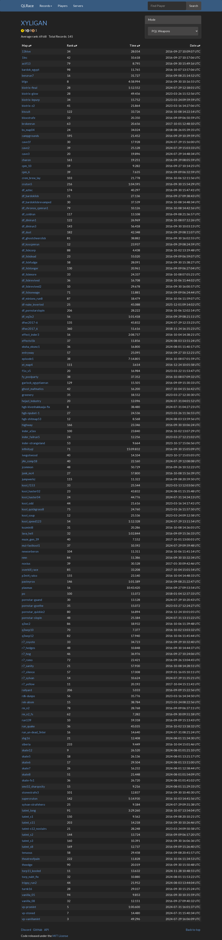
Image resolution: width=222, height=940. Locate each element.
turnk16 (27, 889)
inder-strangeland (33, 443)
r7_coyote (28, 642)
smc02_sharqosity (33, 786)
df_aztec (27, 190)
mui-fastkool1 (31, 545)
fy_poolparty (30, 376)
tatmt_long (29, 810)
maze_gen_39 (30, 539)
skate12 (27, 750)
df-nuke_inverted (33, 304)
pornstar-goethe (32, 605)
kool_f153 (28, 485)
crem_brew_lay (31, 178)
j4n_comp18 (29, 461)
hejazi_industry (31, 401)
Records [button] (46, 5)
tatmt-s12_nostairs (34, 828)
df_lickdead (29, 256)
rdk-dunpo (28, 696)
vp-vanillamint (31, 919)
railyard (27, 690)
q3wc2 (26, 623)
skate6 (26, 762)
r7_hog (26, 653)
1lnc (24, 57)
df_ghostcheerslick (34, 238)
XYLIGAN (34, 23)
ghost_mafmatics (33, 389)
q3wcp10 (28, 630)
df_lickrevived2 (31, 286)
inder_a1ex (29, 431)
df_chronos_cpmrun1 (35, 208)
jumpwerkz (28, 479)
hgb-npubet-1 (31, 413)
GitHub (37, 929)
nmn (24, 557)
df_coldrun (28, 214)
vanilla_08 (28, 901)
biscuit (26, 111)
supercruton (29, 798)
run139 (26, 720)
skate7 (26, 768)
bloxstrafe (28, 117)
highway (27, 425)
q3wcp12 (28, 635)
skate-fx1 (28, 780)
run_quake (28, 726)
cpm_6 (26, 172)
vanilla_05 (28, 894)
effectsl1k (28, 340)
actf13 (26, 63)
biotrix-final (29, 87)
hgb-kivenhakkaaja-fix (36, 407)
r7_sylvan (28, 678)
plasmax (27, 587)
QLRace (27, 5)
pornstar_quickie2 (33, 612)
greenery (28, 394)
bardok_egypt (30, 69)
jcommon (27, 467)
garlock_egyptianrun (35, 382)
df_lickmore (29, 274)
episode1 (28, 358)
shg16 (26, 738)
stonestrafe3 (30, 792)
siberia (26, 744)
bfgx (25, 81)
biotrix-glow (30, 93)
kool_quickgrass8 (33, 509)
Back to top (193, 929)
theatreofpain (31, 858)
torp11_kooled (31, 871)
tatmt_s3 (27, 840)
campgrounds (30, 135)
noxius (26, 563)
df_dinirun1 (29, 220)
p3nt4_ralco (29, 575)
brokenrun (28, 123)
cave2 (26, 148)
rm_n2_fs (27, 714)
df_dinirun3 (29, 226)
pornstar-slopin (32, 617)
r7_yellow (28, 684)
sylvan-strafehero (33, 804)
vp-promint (29, 907)
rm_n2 (26, 708)
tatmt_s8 (27, 846)
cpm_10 (26, 166)
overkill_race (30, 569)
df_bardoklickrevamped (36, 202)
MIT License (60, 936)
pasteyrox (28, 581)
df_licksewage (31, 292)
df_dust (26, 232)
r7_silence (28, 672)
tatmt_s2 (27, 834)
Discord (26, 929)
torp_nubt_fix (30, 876)
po (23, 593)
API (46, 929)
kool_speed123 (31, 521)
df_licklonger (30, 268)
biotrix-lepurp (31, 99)
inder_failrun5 (31, 437)
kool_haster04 (31, 497)
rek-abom (28, 702)
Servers (78, 5)
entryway (28, 352)
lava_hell (27, 533)
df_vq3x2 (28, 316)
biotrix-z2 (28, 105)
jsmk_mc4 (28, 473)
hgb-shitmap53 (31, 419)
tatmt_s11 (28, 822)
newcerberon (30, 551)
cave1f (26, 142)
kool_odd (27, 503)
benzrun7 (28, 75)
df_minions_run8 (32, 298)
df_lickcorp (29, 250)
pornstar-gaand (32, 599)
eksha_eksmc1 (31, 346)
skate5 (26, 756)
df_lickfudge (29, 262)
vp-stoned (28, 913)
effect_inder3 (30, 334)
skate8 (26, 774)
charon (26, 160)
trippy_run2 (29, 882)
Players (63, 5)
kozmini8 (27, 527)
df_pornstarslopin (33, 310)
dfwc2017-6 (30, 322)
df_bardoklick (30, 196)
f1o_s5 (26, 371)
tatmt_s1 (27, 816)
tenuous (27, 852)
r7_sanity (28, 666)
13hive (26, 51)
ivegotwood (29, 455)
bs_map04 (28, 130)
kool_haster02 (31, 491)
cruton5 (27, 184)
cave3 (26, 153)
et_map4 (27, 364)
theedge (27, 864)
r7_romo (27, 660)
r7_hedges (28, 648)
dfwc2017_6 (30, 328)
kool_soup (28, 515)
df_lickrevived (31, 280)
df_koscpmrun (30, 244)
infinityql (27, 449)
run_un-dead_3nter (34, 732)
